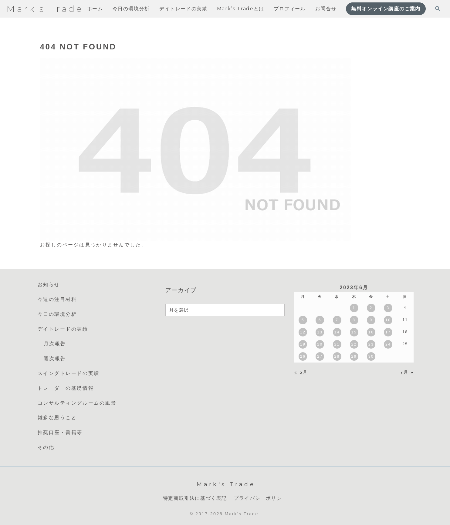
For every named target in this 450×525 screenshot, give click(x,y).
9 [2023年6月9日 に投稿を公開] (371, 320)
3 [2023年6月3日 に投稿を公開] (388, 308)
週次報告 (55, 358)
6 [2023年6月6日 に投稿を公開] (320, 320)
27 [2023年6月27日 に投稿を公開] (320, 356)
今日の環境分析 (57, 314)
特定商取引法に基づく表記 (195, 498)
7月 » (407, 372)
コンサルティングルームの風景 (77, 403)
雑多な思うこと (57, 417)
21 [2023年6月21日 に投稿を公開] (337, 344)
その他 (46, 447)
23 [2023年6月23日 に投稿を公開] (371, 344)
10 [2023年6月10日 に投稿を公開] (388, 320)
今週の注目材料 (57, 299)
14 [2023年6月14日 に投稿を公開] (337, 332)
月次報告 (55, 343)
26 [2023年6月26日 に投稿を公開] (303, 356)
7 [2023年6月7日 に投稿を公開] (337, 320)
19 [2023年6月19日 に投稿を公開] (303, 344)
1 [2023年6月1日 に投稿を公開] (354, 308)
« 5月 (301, 372)
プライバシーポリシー (260, 498)
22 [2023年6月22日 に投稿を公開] (354, 344)
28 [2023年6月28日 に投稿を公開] (337, 356)
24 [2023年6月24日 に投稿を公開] (388, 344)
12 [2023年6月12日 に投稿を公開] (303, 332)
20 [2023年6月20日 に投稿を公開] (320, 344)
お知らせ (49, 284)
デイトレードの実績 (63, 329)
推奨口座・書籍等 (60, 432)
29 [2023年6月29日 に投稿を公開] (354, 356)
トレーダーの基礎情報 (66, 388)
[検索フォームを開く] (437, 8)
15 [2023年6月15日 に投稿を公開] (354, 332)
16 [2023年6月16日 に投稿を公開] (371, 332)
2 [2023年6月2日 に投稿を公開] (371, 308)
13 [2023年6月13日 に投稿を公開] (320, 332)
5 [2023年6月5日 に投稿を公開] (303, 320)
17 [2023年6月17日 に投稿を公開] (388, 332)
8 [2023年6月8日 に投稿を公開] (354, 320)
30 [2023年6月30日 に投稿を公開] (371, 356)
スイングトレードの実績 (69, 373)
